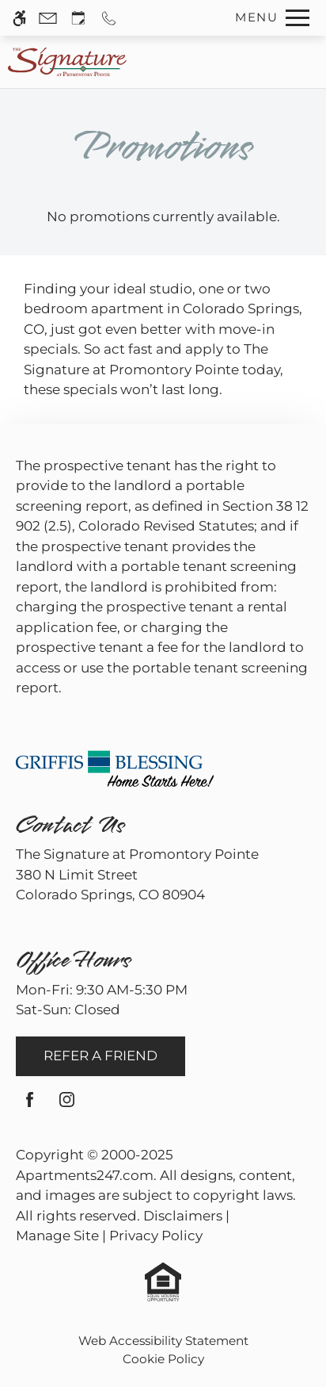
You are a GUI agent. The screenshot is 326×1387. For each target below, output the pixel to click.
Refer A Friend (100, 1055)
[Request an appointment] (78, 18)
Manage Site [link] (57, 1235)
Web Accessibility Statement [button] (163, 1340)
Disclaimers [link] (182, 1216)
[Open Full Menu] (268, 18)
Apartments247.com (85, 1175)
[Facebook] (30, 1106)
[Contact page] (48, 18)
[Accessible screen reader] (19, 18)
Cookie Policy (163, 1358)
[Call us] (108, 18)
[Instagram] (67, 1106)
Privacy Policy (156, 1235)
